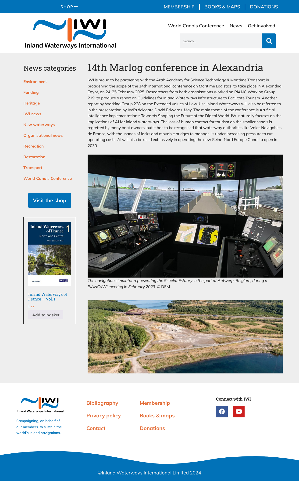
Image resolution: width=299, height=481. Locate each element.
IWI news (32, 113)
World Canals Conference (196, 26)
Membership (179, 7)
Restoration (34, 156)
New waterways (39, 124)
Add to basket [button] (45, 314)
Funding (31, 92)
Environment (35, 81)
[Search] (269, 40)
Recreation (33, 146)
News (236, 26)
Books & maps (222, 7)
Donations (264, 7)
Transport (32, 167)
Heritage (31, 103)
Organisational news (43, 135)
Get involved (261, 26)
